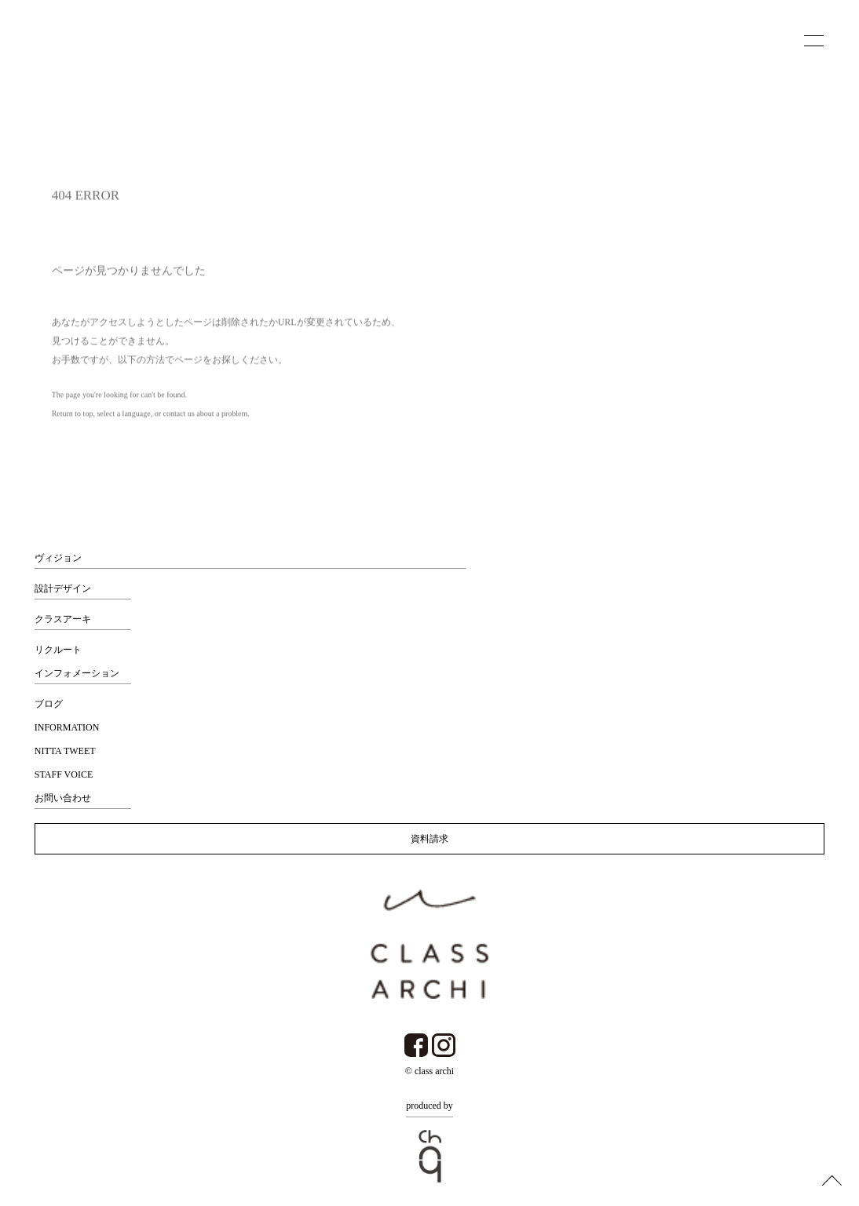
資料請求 (429, 838)
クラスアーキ (63, 619)
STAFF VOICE (64, 774)
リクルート (58, 649)
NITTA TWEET (65, 750)
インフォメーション (77, 673)
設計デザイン (63, 588)
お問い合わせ (63, 797)
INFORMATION (67, 727)
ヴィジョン (58, 557)
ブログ (49, 703)
